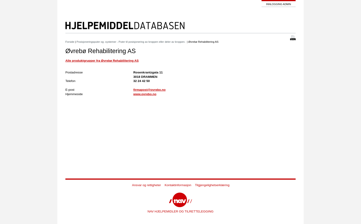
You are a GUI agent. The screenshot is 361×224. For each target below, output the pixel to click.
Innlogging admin (278, 4)
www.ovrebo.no (144, 94)
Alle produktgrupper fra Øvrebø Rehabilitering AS (102, 60)
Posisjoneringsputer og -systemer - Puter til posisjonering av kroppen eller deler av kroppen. (131, 41)
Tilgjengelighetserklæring (212, 185)
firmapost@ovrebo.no (149, 89)
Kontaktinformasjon (178, 185)
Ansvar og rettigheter (146, 185)
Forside (69, 41)
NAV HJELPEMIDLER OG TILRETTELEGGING (181, 211)
